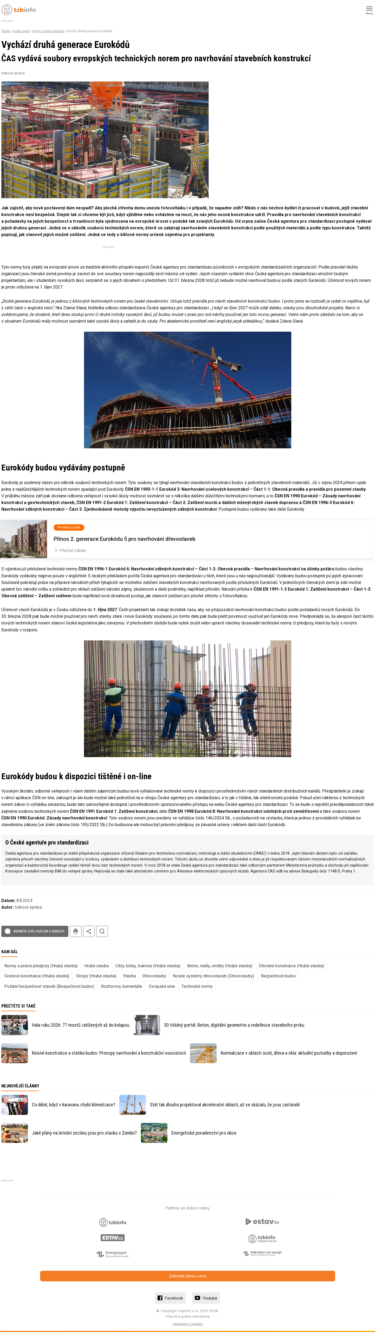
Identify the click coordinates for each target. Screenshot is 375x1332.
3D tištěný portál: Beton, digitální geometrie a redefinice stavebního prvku (234, 1025)
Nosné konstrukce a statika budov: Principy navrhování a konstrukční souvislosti (109, 1053)
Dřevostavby (154, 975)
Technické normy (197, 986)
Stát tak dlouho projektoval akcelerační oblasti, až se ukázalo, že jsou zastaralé (225, 1104)
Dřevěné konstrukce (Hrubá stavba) (291, 965)
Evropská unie (162, 986)
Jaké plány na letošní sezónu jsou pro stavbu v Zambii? (84, 1133)
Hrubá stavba (21, 31)
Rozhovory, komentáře (121, 986)
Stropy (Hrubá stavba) (96, 975)
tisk (75, 931)
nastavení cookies (187, 1324)
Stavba (5, 31)
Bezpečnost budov (278, 975)
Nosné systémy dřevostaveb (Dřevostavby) (213, 975)
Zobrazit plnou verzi (187, 1276)
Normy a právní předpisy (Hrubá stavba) (41, 965)
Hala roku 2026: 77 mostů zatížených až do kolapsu (80, 1025)
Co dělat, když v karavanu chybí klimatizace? (73, 1104)
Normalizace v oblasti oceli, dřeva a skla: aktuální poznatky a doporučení (289, 1053)
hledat (102, 931)
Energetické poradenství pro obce (204, 1133)
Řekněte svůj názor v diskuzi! (39, 931)
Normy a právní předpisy (48, 31)
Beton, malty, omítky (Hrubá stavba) (219, 965)
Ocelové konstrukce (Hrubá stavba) (36, 975)
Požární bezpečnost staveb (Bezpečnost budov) (49, 986)
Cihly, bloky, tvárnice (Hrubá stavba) (147, 965)
